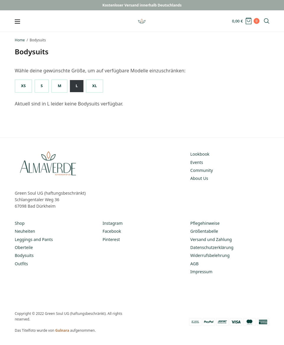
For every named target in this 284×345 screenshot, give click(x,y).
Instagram (113, 223)
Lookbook (199, 154)
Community (201, 170)
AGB (194, 263)
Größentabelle (204, 231)
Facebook (112, 231)
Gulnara (62, 330)
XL (94, 85)
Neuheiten (25, 231)
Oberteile (24, 247)
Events (196, 162)
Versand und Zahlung (211, 239)
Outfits (21, 263)
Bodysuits (24, 255)
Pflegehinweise (204, 223)
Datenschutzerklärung (211, 247)
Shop (19, 223)
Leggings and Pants (34, 239)
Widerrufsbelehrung (209, 255)
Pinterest (111, 239)
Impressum (201, 271)
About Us (199, 178)
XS (23, 85)
